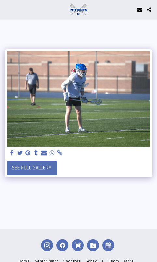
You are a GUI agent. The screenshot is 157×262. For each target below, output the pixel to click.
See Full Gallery (31, 168)
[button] (7, 9)
